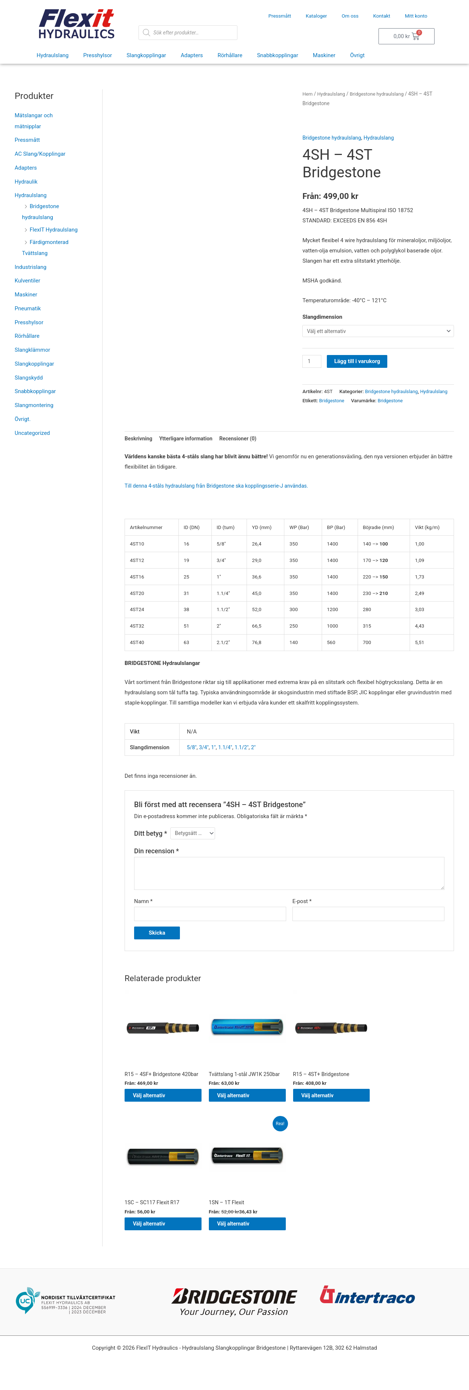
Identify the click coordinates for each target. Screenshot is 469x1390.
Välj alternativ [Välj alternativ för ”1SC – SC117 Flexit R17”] (156, 1247)
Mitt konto (416, 16)
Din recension (156, 862)
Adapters (192, 55)
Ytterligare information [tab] (189, 449)
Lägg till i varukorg (358, 362)
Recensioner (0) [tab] (243, 449)
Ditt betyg (150, 844)
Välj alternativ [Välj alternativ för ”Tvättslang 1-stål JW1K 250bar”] (241, 1116)
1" (214, 758)
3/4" (205, 758)
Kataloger (316, 16)
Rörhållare (230, 55)
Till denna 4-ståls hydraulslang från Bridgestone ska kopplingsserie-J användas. (221, 496)
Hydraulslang (53, 55)
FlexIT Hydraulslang (54, 229)
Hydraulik (26, 181)
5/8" (192, 758)
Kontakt (381, 16)
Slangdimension (322, 317)
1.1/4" (226, 758)
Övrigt (357, 55)
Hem (307, 94)
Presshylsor (97, 55)
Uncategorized (32, 433)
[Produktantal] (312, 362)
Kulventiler (27, 280)
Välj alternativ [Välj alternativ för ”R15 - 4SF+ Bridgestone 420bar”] (156, 1116)
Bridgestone (332, 411)
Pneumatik (28, 308)
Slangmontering (34, 405)
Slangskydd (29, 377)
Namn (143, 913)
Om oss (349, 16)
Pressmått (279, 16)
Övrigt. (23, 419)
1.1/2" (244, 758)
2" (256, 758)
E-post (302, 913)
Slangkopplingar (146, 55)
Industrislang (31, 267)
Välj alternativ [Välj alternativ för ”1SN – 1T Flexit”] (241, 1247)
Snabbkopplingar (277, 55)
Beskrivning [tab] (139, 449)
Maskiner (324, 55)
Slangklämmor (32, 350)
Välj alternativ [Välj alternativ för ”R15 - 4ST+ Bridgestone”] (325, 1116)
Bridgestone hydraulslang (380, 94)
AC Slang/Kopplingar (40, 154)
